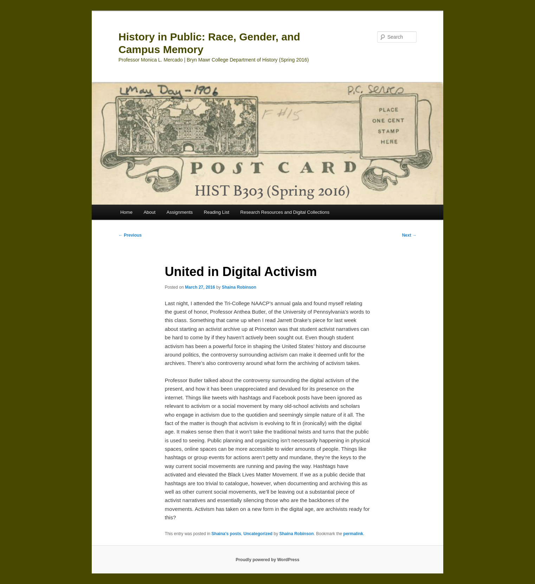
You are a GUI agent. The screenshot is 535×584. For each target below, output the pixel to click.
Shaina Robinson (239, 287)
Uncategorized (257, 533)
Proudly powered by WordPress (267, 559)
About (149, 212)
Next (409, 235)
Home (126, 212)
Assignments (180, 212)
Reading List (216, 212)
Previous (130, 235)
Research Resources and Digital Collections (285, 212)
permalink (353, 533)
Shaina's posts (226, 533)
